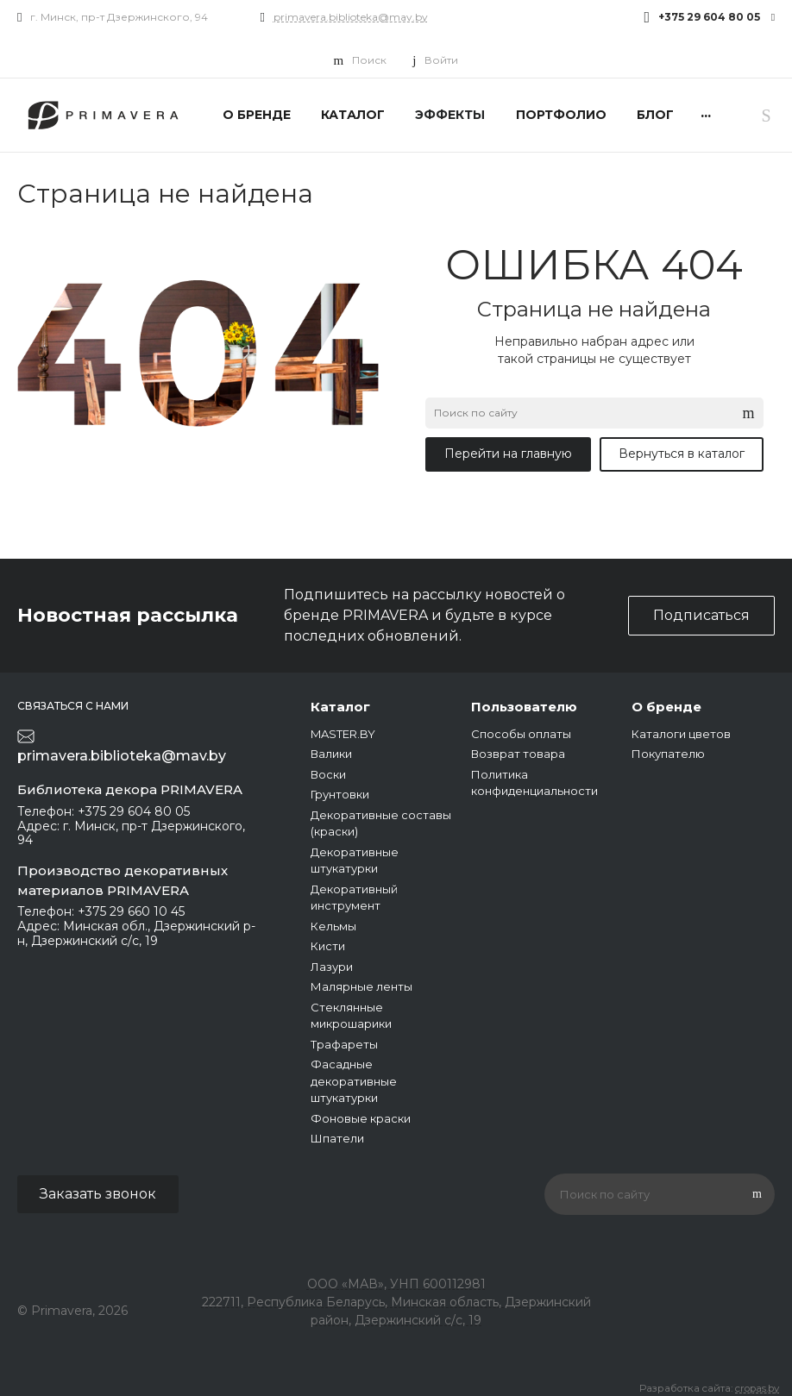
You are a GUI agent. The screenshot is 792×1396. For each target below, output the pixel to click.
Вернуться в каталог (682, 453)
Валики (331, 754)
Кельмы (333, 926)
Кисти (328, 946)
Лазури (332, 966)
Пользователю (524, 706)
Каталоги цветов (681, 734)
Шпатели (337, 1138)
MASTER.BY (343, 734)
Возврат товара (518, 754)
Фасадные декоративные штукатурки (354, 1081)
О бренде (666, 706)
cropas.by (757, 1388)
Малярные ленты (361, 986)
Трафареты (344, 1044)
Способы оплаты (521, 734)
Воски (328, 774)
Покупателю (668, 754)
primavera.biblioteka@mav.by (350, 16)
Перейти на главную (508, 453)
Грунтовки (340, 794)
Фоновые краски (361, 1118)
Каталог (340, 706)
